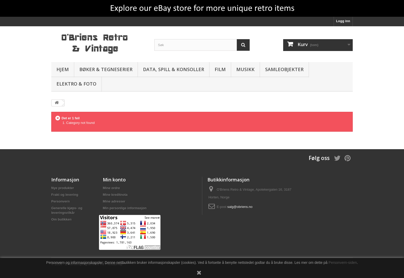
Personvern (60, 201)
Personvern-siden (343, 262)
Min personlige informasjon (125, 208)
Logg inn (343, 21)
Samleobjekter (284, 69)
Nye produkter (62, 188)
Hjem (62, 69)
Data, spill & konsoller (173, 69)
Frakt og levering (64, 195)
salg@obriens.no (239, 207)
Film (220, 69)
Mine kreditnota (115, 195)
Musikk (245, 69)
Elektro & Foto (76, 84)
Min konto (114, 179)
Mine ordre (111, 188)
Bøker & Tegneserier (105, 69)
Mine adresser (114, 201)
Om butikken (61, 219)
